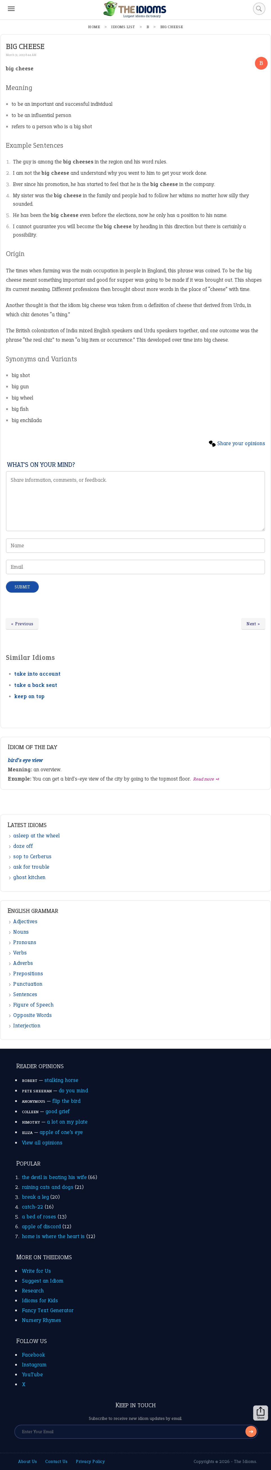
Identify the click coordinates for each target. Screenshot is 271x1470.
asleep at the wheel (36, 835)
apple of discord (41, 1226)
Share (260, 1413)
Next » (253, 624)
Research (33, 1290)
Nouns (21, 931)
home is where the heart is (53, 1236)
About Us (27, 1461)
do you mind (73, 1090)
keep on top (29, 696)
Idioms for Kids (40, 1300)
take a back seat (35, 685)
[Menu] (11, 8)
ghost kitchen (29, 877)
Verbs (20, 952)
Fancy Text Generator (48, 1310)
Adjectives (25, 921)
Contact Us (56, 1461)
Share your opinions (241, 443)
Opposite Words (32, 1015)
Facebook (33, 1354)
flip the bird (66, 1100)
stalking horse (61, 1080)
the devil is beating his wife (54, 1177)
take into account (37, 673)
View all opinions (42, 1142)
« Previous (22, 624)
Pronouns (24, 942)
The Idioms (245, 1461)
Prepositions (28, 973)
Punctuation (27, 983)
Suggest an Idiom (43, 1280)
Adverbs (23, 963)
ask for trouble (31, 866)
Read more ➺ (206, 779)
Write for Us (36, 1270)
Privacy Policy (90, 1461)
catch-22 (32, 1206)
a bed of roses (39, 1216)
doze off (23, 846)
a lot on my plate (67, 1121)
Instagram (34, 1364)
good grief (58, 1111)
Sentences (25, 994)
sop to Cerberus (32, 856)
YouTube (32, 1374)
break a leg (35, 1196)
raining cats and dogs (48, 1187)
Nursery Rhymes (41, 1320)
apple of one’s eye (61, 1132)
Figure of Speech (33, 1004)
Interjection (26, 1025)
